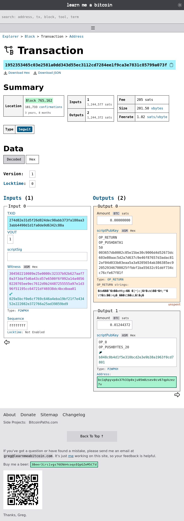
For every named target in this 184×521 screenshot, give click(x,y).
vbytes (157, 108)
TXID (11, 213)
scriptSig (14, 249)
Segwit (25, 129)
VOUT (12, 232)
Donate (28, 414)
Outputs (103, 198)
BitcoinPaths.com (43, 422)
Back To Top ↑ (92, 436)
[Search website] (92, 17)
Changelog (74, 414)
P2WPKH (23, 310)
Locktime (13, 183)
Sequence (15, 319)
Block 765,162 (39, 101)
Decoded (14, 159)
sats (125, 213)
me (70, 456)
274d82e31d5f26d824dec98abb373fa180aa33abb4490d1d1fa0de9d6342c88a (46, 222)
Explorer (11, 36)
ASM (26, 266)
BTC (116, 213)
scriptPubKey (108, 231)
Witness (14, 267)
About (9, 414)
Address (76, 36)
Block (30, 36)
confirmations (50, 107)
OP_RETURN (115, 279)
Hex (32, 159)
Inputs (12, 198)
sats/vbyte (157, 117)
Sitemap (49, 414)
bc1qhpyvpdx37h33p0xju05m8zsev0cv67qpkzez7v (136, 382)
